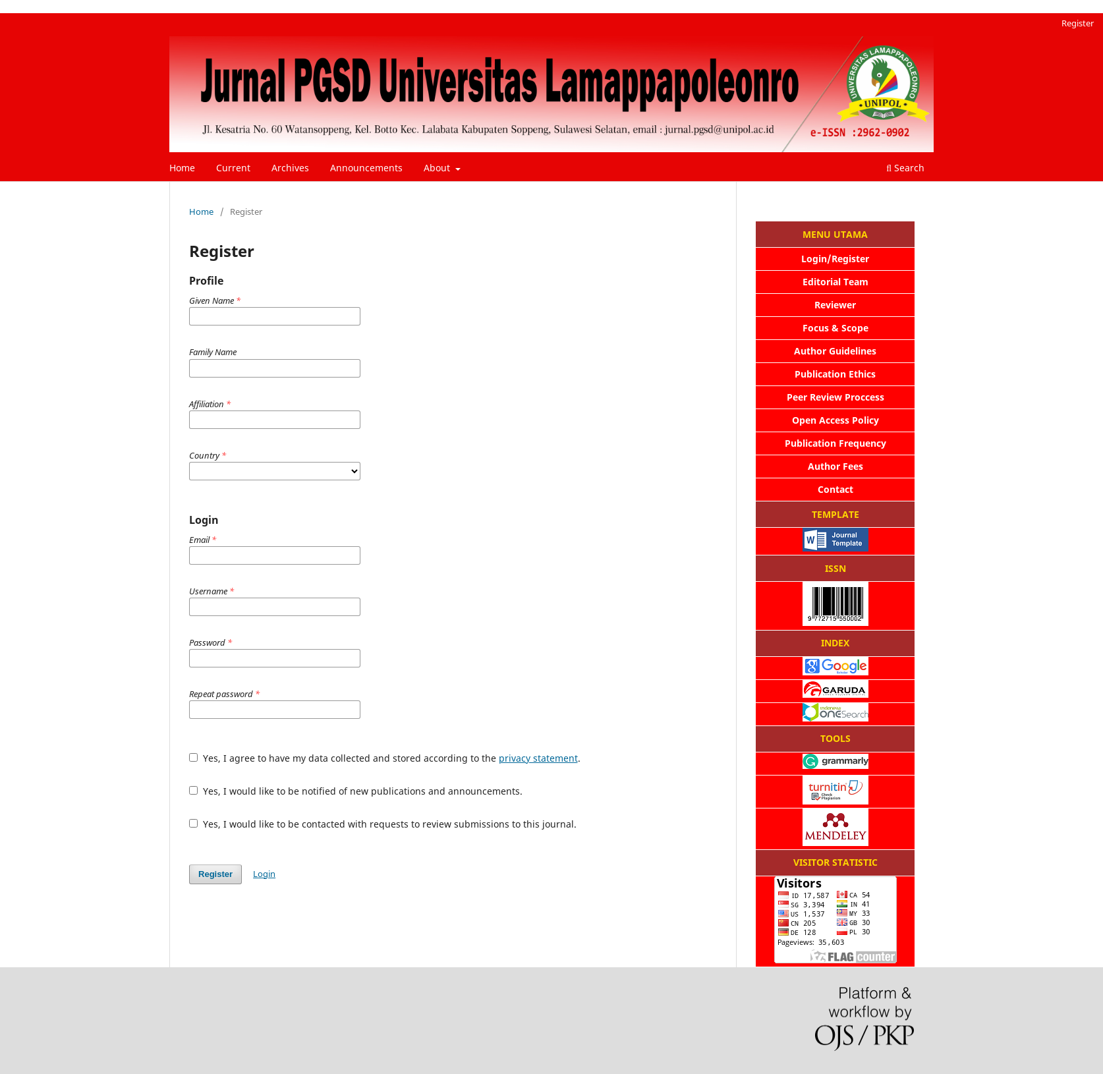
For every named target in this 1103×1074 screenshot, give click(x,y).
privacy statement (538, 758)
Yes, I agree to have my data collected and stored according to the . (384, 758)
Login (264, 874)
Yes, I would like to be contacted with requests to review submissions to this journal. (383, 824)
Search (905, 167)
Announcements (366, 167)
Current (233, 167)
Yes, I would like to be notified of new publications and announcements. (356, 791)
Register (1077, 23)
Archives (290, 167)
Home (182, 167)
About (438, 167)
